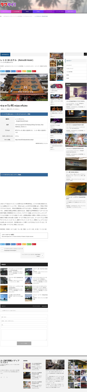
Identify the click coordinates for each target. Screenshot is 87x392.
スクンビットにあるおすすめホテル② (74, 124)
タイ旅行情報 (16, 11)
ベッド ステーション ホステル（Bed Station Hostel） (34, 249)
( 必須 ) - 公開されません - (7, 315)
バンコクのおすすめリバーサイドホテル (75, 101)
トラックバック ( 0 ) (36, 300)
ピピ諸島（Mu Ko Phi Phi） (15, 289)
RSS (7, 371)
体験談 (27, 11)
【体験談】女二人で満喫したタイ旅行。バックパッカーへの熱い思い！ (56, 101)
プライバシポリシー (83, 389)
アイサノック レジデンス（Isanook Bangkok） (75, 198)
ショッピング (49, 11)
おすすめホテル (8, 66)
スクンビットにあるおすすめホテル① (74, 148)
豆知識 (38, 11)
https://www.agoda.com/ (7, 236)
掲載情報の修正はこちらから (42, 143)
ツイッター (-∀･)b (60, 11)
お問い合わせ (70, 11)
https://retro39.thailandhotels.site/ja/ (24, 139)
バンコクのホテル (26, 66)
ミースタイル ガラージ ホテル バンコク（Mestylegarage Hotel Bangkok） (13, 249)
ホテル (32, 66)
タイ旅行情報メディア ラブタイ (9, 356)
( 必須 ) (3, 311)
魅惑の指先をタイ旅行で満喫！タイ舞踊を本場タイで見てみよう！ (56, 113)
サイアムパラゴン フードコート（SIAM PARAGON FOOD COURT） (56, 146)
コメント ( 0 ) (44, 300)
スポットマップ (5, 11)
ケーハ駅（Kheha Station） (72, 172)
